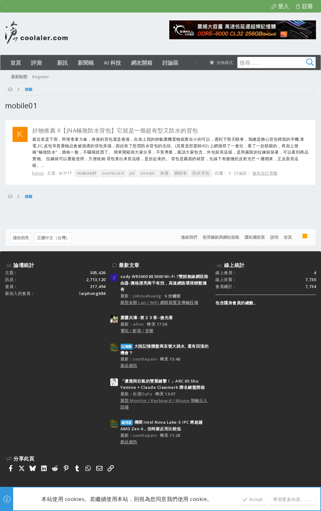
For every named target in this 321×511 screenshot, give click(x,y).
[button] (47, 62)
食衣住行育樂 (265, 173)
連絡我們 (189, 237)
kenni (38, 173)
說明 (274, 237)
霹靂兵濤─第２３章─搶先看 (146, 317)
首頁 (288, 237)
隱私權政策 (255, 237)
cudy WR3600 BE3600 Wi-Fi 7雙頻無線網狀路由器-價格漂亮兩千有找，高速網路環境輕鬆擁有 (164, 283)
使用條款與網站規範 (221, 237)
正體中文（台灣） (53, 238)
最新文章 (129, 265)
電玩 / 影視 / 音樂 (137, 331)
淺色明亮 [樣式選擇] (21, 238)
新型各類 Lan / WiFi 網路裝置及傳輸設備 (159, 302)
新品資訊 (128, 365)
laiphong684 (92, 293)
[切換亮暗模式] (221, 62)
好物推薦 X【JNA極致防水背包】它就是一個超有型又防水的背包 (115, 130)
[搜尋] (276, 62)
